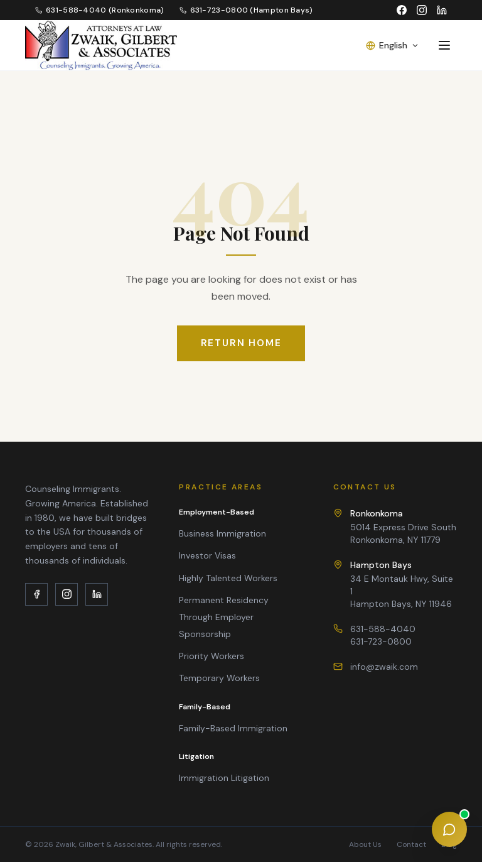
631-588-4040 (382, 629)
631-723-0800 (381, 641)
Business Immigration (222, 533)
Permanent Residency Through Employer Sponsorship (224, 617)
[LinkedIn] (442, 10)
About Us (365, 844)
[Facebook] (402, 10)
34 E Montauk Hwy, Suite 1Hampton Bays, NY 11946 (403, 584)
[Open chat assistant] (449, 829)
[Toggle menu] (444, 45)
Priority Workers (211, 656)
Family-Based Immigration (233, 728)
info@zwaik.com (384, 666)
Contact (411, 844)
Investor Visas (207, 555)
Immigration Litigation (224, 777)
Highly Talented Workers (228, 578)
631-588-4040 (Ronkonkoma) (99, 10)
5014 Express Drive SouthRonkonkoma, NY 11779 (403, 526)
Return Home (241, 343)
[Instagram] (422, 10)
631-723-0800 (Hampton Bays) (246, 10)
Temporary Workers (219, 678)
